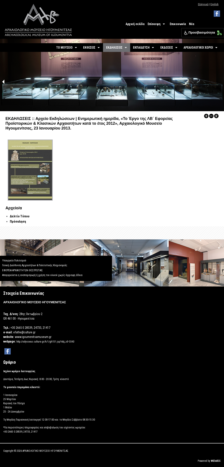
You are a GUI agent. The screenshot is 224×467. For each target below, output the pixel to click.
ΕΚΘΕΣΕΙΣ (89, 47)
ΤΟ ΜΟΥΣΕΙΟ (64, 47)
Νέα (191, 24)
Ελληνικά (203, 4)
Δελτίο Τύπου (20, 216)
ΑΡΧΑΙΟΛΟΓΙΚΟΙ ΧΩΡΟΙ (198, 47)
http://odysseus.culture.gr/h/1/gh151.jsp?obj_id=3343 (45, 341)
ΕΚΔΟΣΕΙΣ (166, 47)
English (214, 4)
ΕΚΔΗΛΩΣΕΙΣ (114, 47)
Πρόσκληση (18, 221)
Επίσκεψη (154, 24)
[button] (218, 32)
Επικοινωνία (178, 24)
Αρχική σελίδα (135, 24)
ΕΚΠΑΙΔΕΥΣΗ (141, 47)
